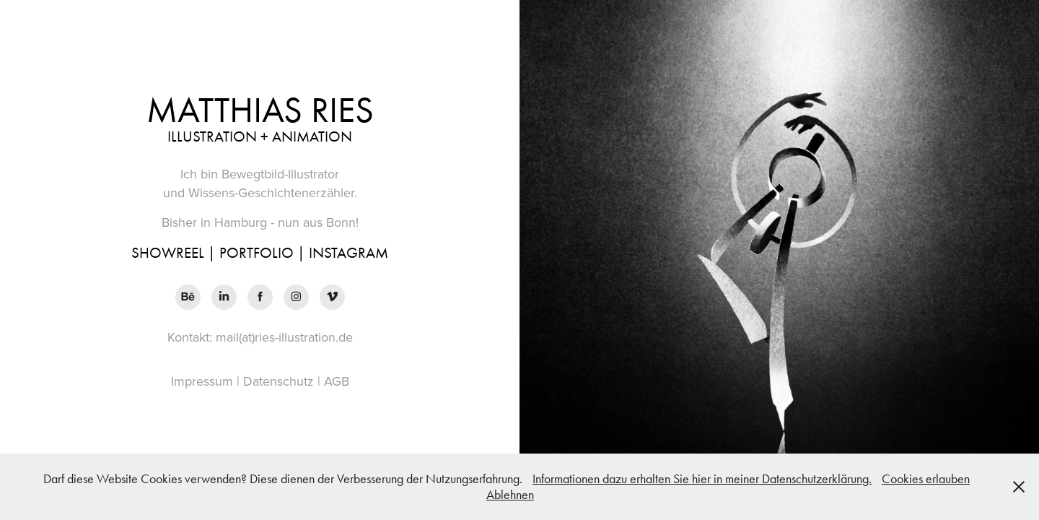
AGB (336, 381)
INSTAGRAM (348, 252)
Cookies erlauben (926, 479)
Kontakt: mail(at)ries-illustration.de (260, 337)
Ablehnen (510, 495)
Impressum (202, 381)
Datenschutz (278, 381)
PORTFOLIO (256, 252)
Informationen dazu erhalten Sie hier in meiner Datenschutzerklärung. (702, 479)
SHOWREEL (167, 252)
